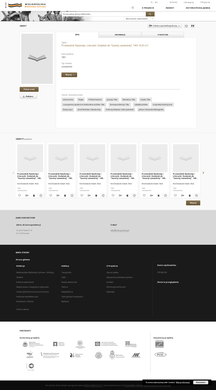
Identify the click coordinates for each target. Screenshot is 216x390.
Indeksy (170, 8)
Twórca (64, 287)
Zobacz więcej (22, 309)
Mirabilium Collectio (25, 301)
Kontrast (173, 2)
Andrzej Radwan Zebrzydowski (120, 109)
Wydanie (65, 301)
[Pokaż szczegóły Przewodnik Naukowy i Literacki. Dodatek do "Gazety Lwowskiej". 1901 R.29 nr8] (40, 195)
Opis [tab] (77, 35)
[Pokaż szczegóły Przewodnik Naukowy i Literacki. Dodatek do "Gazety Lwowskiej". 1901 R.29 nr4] (165, 195)
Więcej (193, 203)
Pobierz (27, 96)
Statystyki (110, 291)
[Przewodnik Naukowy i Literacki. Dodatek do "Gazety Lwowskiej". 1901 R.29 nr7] (37, 59)
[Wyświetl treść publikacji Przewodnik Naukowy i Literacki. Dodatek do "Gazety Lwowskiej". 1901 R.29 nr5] (189, 195)
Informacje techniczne (116, 287)
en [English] (156, 2)
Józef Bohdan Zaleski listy (89, 109)
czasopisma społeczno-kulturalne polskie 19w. (84, 104)
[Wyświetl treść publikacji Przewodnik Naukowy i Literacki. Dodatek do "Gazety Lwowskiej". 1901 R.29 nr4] (158, 195)
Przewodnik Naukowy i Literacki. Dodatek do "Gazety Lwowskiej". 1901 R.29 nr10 (123, 176)
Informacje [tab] (120, 35)
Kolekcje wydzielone (25, 282)
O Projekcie (148, 8)
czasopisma (66, 66)
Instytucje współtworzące (27, 296)
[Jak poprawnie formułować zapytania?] (153, 19)
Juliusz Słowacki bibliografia (151, 109)
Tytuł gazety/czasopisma (72, 296)
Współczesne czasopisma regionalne (32, 287)
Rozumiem (200, 382)
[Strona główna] (132, 8)
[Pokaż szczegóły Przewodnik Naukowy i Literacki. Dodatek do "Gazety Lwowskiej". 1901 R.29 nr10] (133, 195)
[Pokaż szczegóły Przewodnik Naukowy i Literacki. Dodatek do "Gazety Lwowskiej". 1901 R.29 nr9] (102, 195)
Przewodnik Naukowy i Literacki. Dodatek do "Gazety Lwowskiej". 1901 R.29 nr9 (92, 176)
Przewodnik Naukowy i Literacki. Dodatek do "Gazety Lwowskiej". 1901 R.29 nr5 (185, 176)
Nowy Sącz (68, 109)
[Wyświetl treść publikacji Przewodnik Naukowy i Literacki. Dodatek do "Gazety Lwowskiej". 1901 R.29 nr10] (127, 195)
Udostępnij (189, 2)
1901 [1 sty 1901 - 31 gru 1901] (63, 57)
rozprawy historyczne (162, 104)
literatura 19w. (129, 99)
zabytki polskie (141, 104)
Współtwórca (67, 291)
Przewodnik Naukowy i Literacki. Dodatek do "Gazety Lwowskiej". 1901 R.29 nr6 (60, 176)
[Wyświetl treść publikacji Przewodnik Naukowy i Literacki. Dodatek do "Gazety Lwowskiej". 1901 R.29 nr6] (65, 195)
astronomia (68, 99)
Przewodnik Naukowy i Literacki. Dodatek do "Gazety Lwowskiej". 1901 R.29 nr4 (154, 176)
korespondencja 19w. (119, 104)
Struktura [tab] (163, 35)
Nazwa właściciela (69, 282)
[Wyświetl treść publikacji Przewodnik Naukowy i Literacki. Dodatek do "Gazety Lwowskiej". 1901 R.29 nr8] (33, 195)
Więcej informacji (183, 382)
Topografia (66, 272)
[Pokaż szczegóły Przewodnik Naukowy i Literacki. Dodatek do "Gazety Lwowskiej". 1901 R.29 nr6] (71, 195)
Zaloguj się (205, 2)
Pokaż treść (29, 89)
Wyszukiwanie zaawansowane (137, 19)
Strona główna (23, 259)
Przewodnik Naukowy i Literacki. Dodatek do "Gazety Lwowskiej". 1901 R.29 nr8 (29, 176)
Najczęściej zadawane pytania (119, 277)
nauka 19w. (146, 99)
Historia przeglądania (198, 8)
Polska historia (95, 99)
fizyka (80, 99)
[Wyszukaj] (150, 14)
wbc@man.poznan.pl (120, 230)
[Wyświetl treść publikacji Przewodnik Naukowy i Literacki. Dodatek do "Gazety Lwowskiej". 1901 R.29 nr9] (96, 195)
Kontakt (109, 282)
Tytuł (63, 277)
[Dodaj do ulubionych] (186, 26)
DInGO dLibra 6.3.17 (93, 385)
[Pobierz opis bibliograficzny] (26, 195)
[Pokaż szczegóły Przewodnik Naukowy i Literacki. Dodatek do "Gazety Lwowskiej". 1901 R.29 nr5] (196, 195)
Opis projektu (112, 272)
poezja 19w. (112, 99)
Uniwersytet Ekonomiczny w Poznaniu (32, 291)
